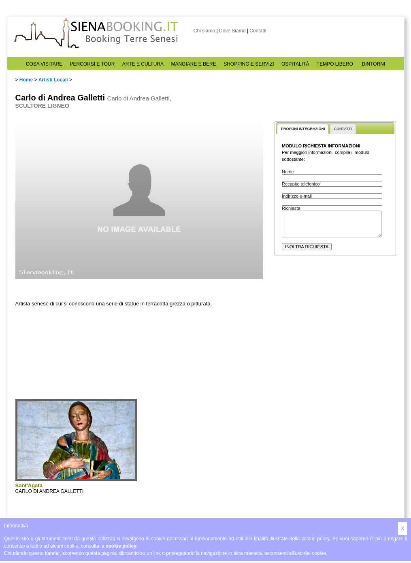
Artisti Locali (53, 80)
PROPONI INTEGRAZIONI (303, 129)
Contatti (257, 31)
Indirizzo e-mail (297, 196)
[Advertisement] (335, 339)
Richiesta (291, 208)
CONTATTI (343, 129)
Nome (288, 171)
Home (26, 80)
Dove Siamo (232, 31)
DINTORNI (373, 64)
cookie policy (121, 546)
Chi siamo (204, 31)
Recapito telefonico (301, 183)
